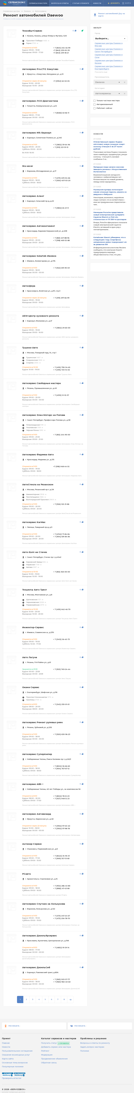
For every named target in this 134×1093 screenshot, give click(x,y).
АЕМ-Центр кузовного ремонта (40, 316)
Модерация (46, 1055)
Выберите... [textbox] (102, 39)
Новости (97, 3)
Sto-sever (27, 166)
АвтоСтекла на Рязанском (37, 485)
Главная (6, 1043)
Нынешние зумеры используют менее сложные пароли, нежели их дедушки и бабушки (110, 192)
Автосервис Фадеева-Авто (38, 455)
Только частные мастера (108, 101)
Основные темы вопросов (15, 1063)
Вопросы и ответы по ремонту (95, 1043)
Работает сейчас (105, 108)
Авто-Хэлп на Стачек (34, 552)
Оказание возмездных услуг (16, 1055)
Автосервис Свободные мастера (41, 383)
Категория (100, 88)
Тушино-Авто (30, 348)
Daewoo (29, 11)
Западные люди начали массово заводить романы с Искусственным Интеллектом (110, 169)
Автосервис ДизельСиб (36, 967)
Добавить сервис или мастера (56, 1047)
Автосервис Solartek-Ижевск (39, 256)
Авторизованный (105, 104)
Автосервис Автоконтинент (38, 226)
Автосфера (28, 286)
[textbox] (110, 82)
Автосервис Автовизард (36, 814)
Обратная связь (49, 1063)
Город (97, 33)
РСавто (26, 874)
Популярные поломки (12, 1067)
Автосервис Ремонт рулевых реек (42, 722)
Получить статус (49, 1043)
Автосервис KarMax (34, 522)
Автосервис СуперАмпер (37, 754)
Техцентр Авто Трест (34, 590)
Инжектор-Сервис (33, 627)
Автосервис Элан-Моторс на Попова (43, 415)
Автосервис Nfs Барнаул (36, 133)
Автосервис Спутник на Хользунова (43, 904)
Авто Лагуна (29, 657)
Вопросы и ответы (60, 3)
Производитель (102, 77)
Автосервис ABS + (32, 784)
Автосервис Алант (33, 196)
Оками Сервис (30, 687)
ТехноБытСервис (32, 31)
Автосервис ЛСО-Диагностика (40, 101)
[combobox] (110, 38)
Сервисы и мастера (38, 3)
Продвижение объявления (54, 1059)
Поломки (84, 1051)
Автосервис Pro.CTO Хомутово (40, 69)
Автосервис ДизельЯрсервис (39, 936)
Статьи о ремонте (80, 3)
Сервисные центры (13, 11)
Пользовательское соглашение (17, 1051)
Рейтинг (45, 1051)
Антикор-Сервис (32, 844)
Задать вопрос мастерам (92, 1047)
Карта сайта (7, 1059)
